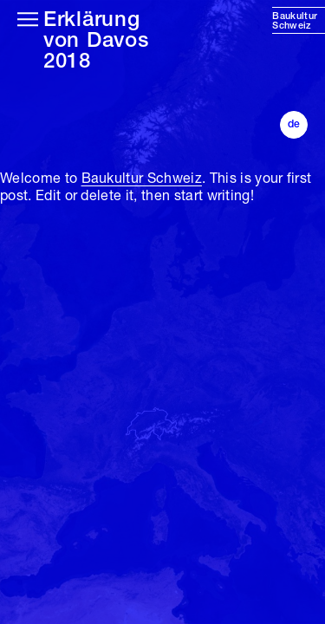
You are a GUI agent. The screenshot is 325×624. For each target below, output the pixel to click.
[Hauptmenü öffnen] (28, 19)
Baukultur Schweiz (141, 179)
